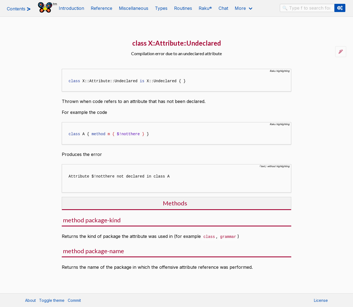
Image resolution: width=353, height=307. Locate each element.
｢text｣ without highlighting (274, 166)
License (321, 300)
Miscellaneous (133, 8)
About (30, 300)
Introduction (71, 8)
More (240, 8)
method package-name (93, 250)
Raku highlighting (280, 70)
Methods (175, 203)
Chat (223, 8)
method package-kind (92, 220)
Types (161, 8)
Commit (74, 300)
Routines (183, 8)
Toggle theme (51, 300)
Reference (101, 8)
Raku (205, 8)
